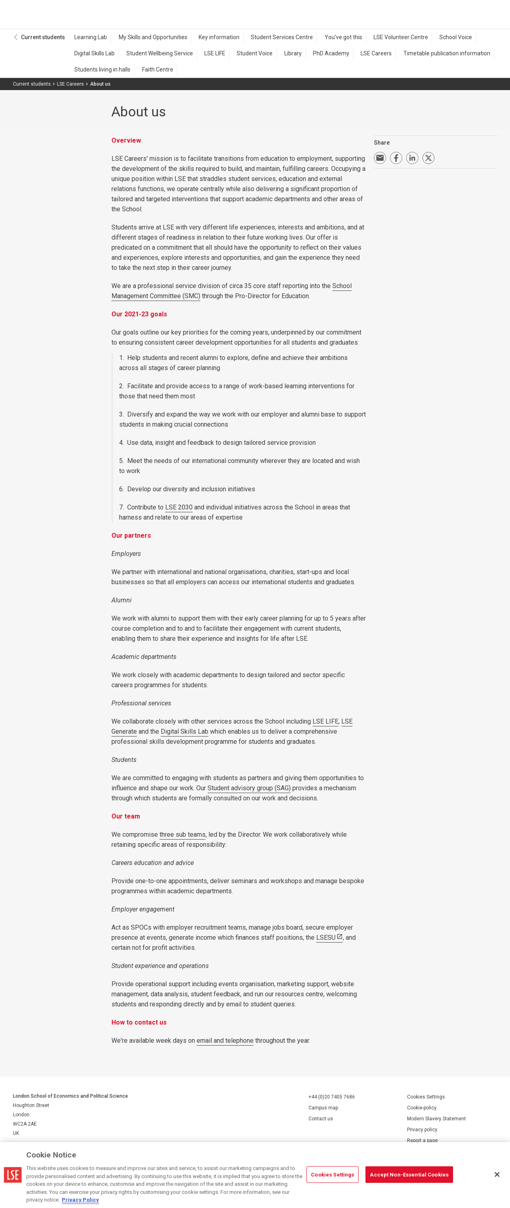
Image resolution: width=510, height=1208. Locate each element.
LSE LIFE (205, 57)
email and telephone (225, 1044)
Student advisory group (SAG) (249, 792)
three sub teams (183, 838)
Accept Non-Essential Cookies (409, 1174)
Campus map (323, 1111)
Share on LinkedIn (412, 162)
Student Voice (242, 57)
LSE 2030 (179, 511)
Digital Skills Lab (93, 57)
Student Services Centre (269, 41)
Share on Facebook (396, 162)
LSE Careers (352, 57)
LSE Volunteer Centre (380, 41)
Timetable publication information (419, 57)
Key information (210, 41)
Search (442, 16)
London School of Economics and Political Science (47, 16)
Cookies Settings (426, 1100)
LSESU (326, 941)
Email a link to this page (380, 162)
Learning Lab (89, 41)
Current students (43, 41)
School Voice (432, 41)
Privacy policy (422, 1133)
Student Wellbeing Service (154, 57)
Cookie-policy (422, 1111)
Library (276, 57)
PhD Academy (311, 57)
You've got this (327, 41)
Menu (486, 16)
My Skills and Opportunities (147, 41)
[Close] (497, 1174)
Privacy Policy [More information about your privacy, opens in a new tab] (80, 1200)
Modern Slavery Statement (436, 1122)
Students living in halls (101, 73)
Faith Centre (152, 73)
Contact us (321, 1122)
